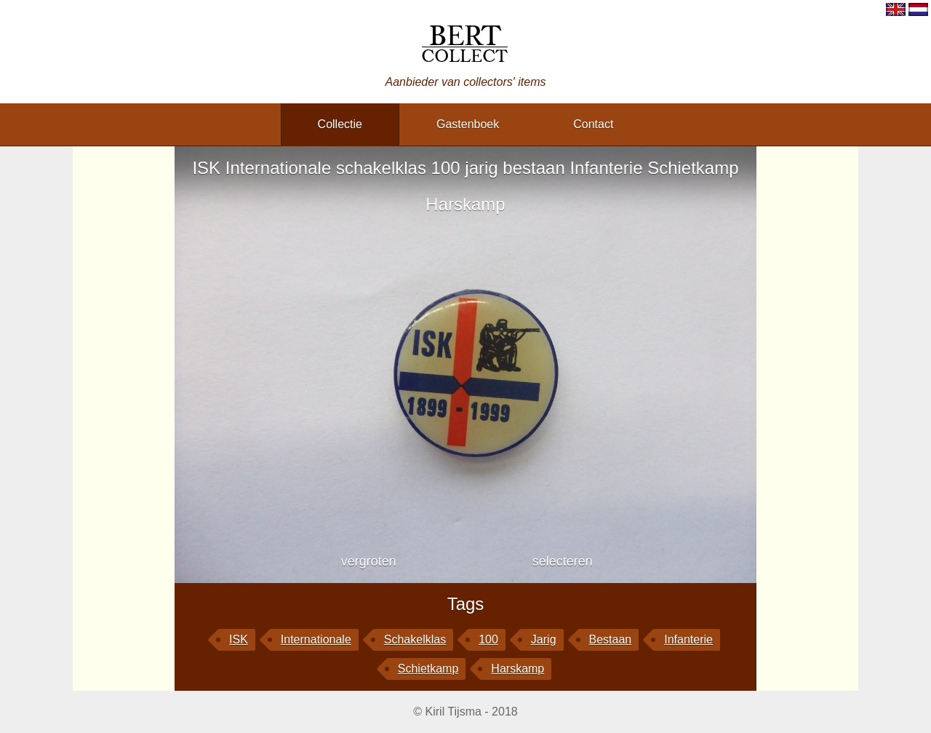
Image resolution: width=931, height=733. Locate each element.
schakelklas (415, 639)
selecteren (562, 561)
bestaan (610, 639)
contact (593, 124)
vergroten (368, 561)
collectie (340, 124)
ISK (238, 639)
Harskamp (517, 668)
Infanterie (688, 639)
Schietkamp (428, 668)
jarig (543, 639)
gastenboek (467, 124)
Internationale (316, 639)
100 (488, 639)
